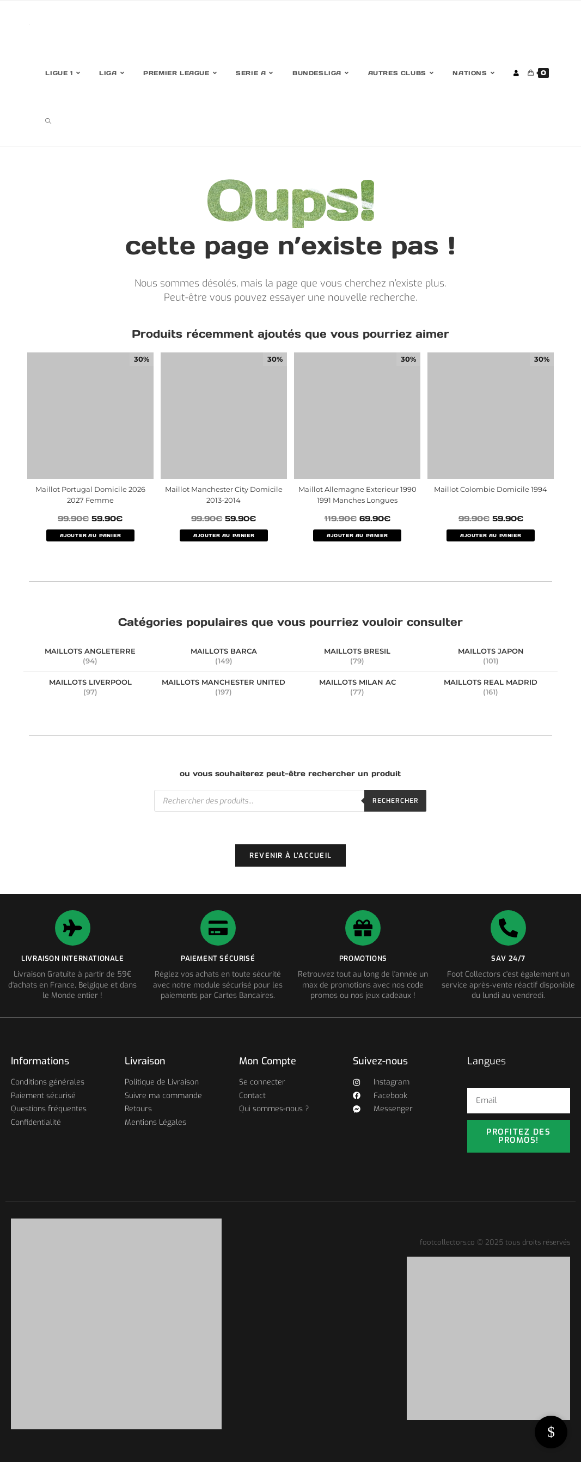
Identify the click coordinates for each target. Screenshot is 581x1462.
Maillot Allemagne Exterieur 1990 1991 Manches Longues (357, 494)
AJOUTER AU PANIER (90, 535)
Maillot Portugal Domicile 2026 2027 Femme (90, 494)
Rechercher (395, 800)
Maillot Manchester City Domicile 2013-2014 (224, 494)
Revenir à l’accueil (290, 855)
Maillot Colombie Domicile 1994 (490, 489)
